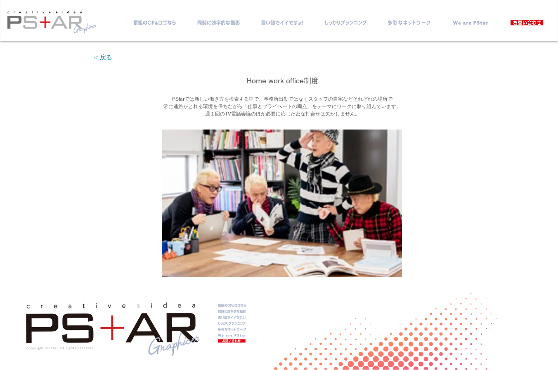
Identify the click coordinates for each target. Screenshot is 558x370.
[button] (282, 203)
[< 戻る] (103, 57)
